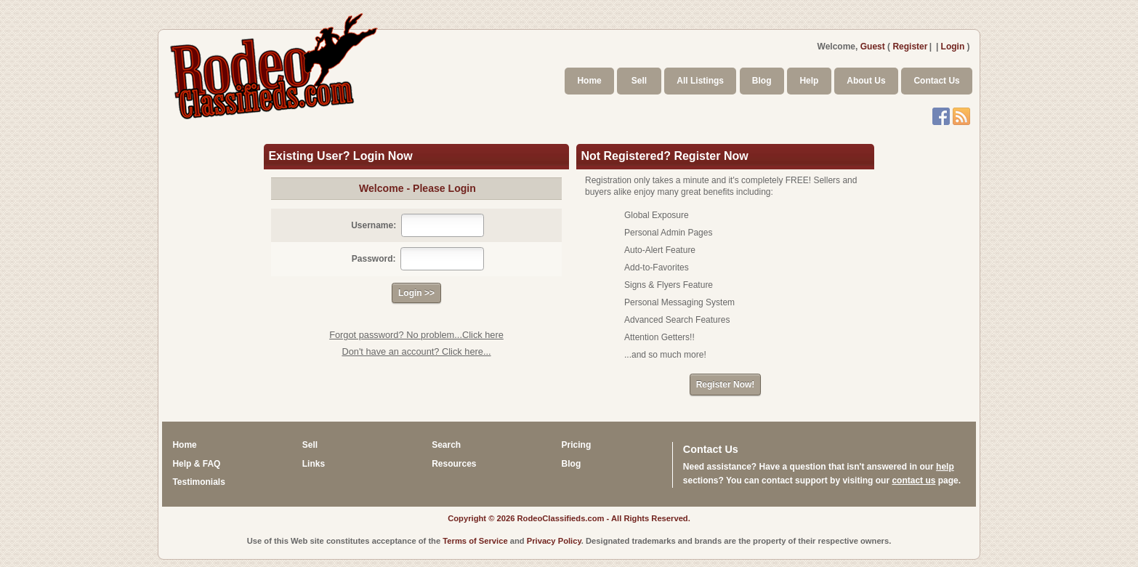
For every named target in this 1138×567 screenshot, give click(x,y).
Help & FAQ (196, 464)
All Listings (700, 81)
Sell (639, 81)
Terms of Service (475, 540)
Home (589, 81)
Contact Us (936, 81)
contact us (913, 480)
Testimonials (198, 482)
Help (808, 81)
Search (446, 445)
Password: (374, 259)
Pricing (577, 445)
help (945, 467)
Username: (373, 225)
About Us (866, 81)
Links (313, 464)
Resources (454, 464)
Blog (762, 81)
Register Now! (725, 384)
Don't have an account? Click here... (416, 351)
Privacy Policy (554, 540)
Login (953, 46)
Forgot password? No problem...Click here (416, 334)
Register (909, 46)
